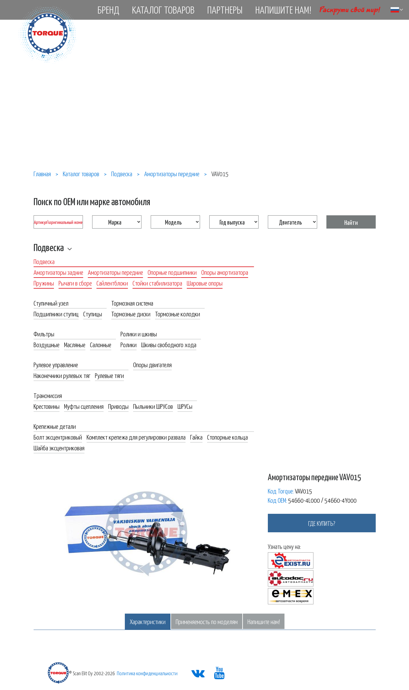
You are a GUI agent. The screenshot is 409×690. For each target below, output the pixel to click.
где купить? (321, 523)
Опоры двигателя (152, 364)
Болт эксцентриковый (58, 437)
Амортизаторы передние (115, 272)
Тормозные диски (130, 314)
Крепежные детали (55, 426)
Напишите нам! (283, 9)
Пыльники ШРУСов (153, 406)
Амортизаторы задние (58, 272)
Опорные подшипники (172, 272)
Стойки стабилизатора (157, 283)
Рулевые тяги (109, 375)
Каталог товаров (163, 9)
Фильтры (44, 334)
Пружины (44, 283)
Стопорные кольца (227, 437)
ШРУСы (185, 406)
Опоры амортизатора (224, 272)
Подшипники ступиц (56, 314)
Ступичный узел (51, 303)
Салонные (100, 344)
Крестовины (46, 406)
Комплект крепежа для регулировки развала (136, 437)
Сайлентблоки (112, 283)
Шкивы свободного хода (168, 344)
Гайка (196, 437)
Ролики (129, 344)
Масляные (74, 344)
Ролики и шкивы (139, 334)
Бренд (108, 9)
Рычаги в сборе (75, 283)
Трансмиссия (48, 395)
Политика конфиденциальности (147, 673)
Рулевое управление (56, 364)
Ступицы (92, 314)
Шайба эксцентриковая (59, 448)
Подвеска (49, 247)
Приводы (118, 406)
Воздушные (46, 344)
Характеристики (148, 621)
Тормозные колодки (177, 314)
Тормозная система (132, 303)
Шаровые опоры (205, 283)
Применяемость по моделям (207, 621)
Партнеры (225, 9)
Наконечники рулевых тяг (62, 375)
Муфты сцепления (84, 406)
